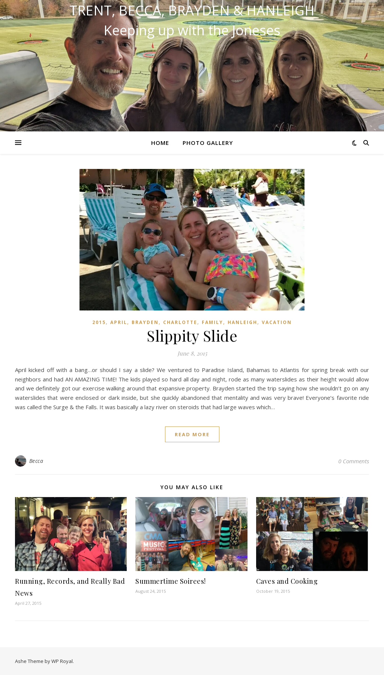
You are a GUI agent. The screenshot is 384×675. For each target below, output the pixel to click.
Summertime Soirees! (170, 581)
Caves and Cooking (287, 581)
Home (160, 142)
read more (192, 434)
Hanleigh (242, 322)
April (118, 322)
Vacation (277, 322)
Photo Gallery (208, 142)
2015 (99, 322)
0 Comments (353, 461)
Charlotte (180, 322)
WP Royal (62, 661)
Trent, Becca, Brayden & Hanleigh (192, 10)
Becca (36, 460)
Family (212, 322)
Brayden (145, 322)
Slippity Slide (192, 335)
